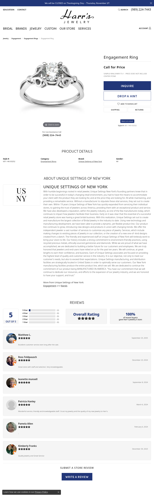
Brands (21, 28)
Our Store (67, 28)
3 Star (25, 316)
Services (84, 28)
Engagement (16, 38)
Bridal (8, 28)
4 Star (25, 313)
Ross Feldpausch (27, 357)
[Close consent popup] (58, 492)
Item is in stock (127, 121)
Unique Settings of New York (90, 161)
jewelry (6, 38)
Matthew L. (24, 334)
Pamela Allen (25, 423)
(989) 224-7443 (52, 135)
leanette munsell (27, 379)
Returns (139, 109)
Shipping (115, 109)
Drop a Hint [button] (127, 96)
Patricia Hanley (26, 401)
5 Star (25, 310)
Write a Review (76, 477)
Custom (51, 28)
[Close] (151, 3)
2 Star (25, 319)
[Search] (123, 9)
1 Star (25, 322)
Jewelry (36, 28)
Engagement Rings (31, 38)
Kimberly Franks (27, 445)
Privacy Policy (41, 492)
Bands (64, 285)
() (58, 310)
